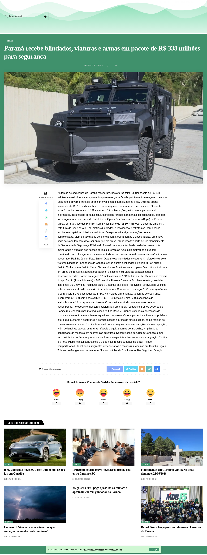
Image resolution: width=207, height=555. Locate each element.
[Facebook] (164, 16)
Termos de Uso (119, 549)
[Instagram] (187, 16)
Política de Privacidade (95, 549)
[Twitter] (175, 16)
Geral (10, 41)
